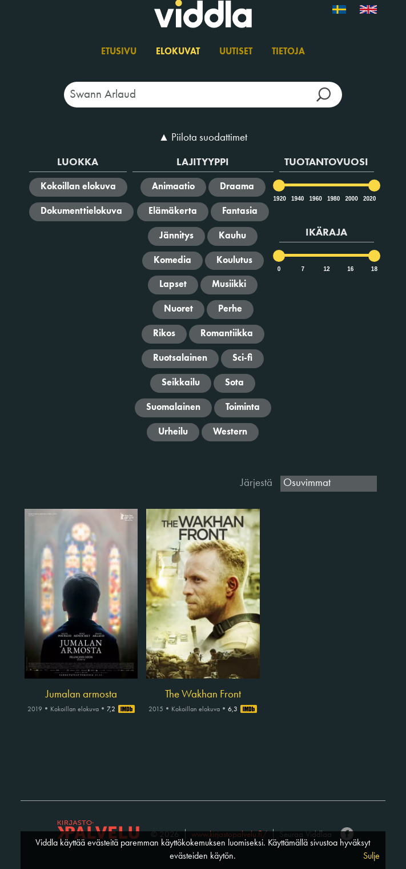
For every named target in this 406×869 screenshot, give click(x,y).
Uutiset (235, 52)
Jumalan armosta (81, 694)
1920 (279, 199)
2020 (369, 199)
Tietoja (288, 52)
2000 (350, 199)
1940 (297, 199)
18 (374, 269)
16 (350, 269)
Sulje (371, 856)
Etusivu (118, 52)
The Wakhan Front (203, 694)
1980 (333, 199)
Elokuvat (178, 52)
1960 (315, 199)
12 (326, 269)
